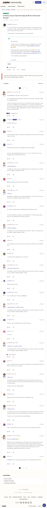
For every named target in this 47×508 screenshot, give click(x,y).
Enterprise (33, 497)
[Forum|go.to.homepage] (12, 2)
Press (24, 497)
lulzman (8, 240)
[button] (38, 2)
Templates (40, 497)
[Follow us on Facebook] (21, 503)
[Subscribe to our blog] (26, 503)
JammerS (9, 162)
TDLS (8, 178)
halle (8, 456)
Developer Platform (17, 497)
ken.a (8, 373)
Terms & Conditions (18, 492)
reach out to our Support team (30, 53)
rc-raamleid (9, 319)
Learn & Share (12, 6)
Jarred (8, 360)
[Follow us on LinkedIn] (23, 503)
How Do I (13, 9)
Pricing (6, 497)
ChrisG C (9, 331)
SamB (8, 92)
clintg (8, 131)
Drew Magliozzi (10, 206)
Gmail (9, 64)
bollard (8, 144)
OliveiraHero (9, 292)
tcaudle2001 (9, 280)
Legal (39, 506)
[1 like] (11, 67)
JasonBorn (9, 394)
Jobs (29, 497)
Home (3, 9)
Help (10, 497)
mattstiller (9, 24)
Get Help (4, 6)
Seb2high (9, 424)
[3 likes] (12, 113)
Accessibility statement (27, 492)
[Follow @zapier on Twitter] (28, 503)
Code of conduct (8, 478)
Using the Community (9, 480)
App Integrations (23, 499)
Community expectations (9, 483)
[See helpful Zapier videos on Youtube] (31, 503)
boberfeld (9, 253)
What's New (21, 6)
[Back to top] (45, 490)
